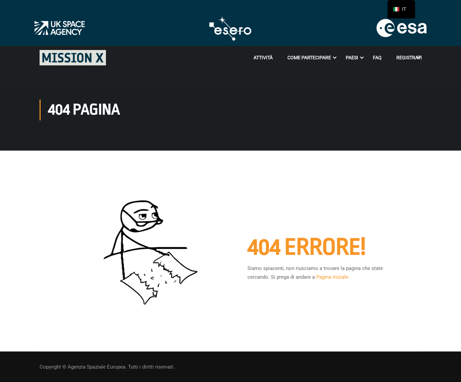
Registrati (409, 57)
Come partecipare (309, 57)
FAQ (377, 57)
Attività (263, 57)
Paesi (352, 57)
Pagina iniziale (332, 277)
